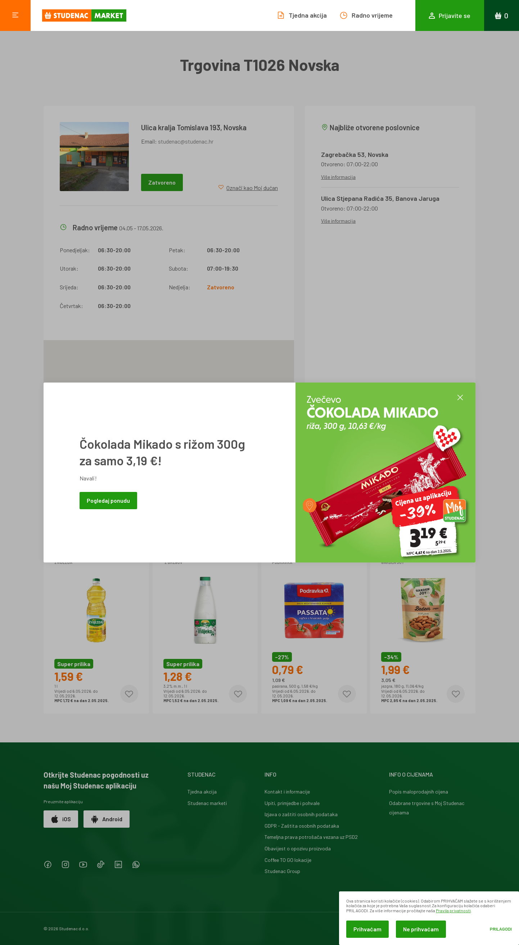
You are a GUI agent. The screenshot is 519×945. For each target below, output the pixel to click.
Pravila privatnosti (453, 910)
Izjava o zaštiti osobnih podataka (301, 814)
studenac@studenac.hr (185, 141)
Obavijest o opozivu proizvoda (298, 848)
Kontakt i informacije (287, 791)
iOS (61, 819)
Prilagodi (501, 929)
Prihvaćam (367, 929)
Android (106, 819)
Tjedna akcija (202, 791)
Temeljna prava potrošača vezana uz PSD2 (311, 837)
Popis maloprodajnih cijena (418, 791)
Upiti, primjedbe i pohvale (292, 803)
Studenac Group (282, 871)
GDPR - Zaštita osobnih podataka (302, 826)
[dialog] (429, 918)
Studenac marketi (207, 803)
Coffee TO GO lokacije (288, 860)
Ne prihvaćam (421, 929)
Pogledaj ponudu (108, 500)
